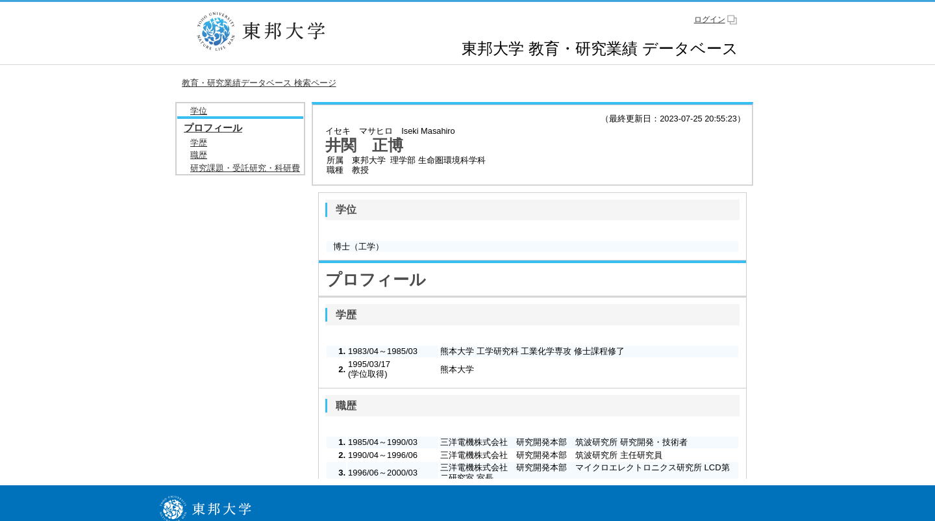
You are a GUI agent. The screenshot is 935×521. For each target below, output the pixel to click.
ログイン (709, 19)
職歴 (198, 155)
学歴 (198, 142)
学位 (198, 111)
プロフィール (213, 127)
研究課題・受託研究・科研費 (245, 168)
